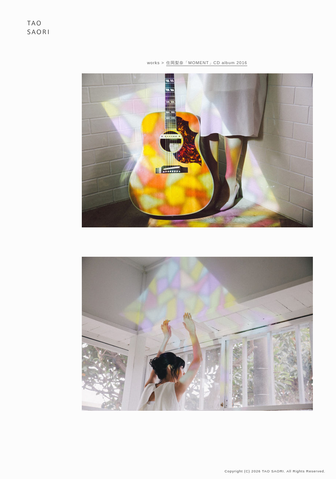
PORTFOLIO (40, 61)
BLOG (40, 93)
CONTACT (40, 104)
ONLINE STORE (40, 115)
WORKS (40, 72)
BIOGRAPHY (40, 83)
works (153, 63)
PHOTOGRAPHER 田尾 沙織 (38, 29)
